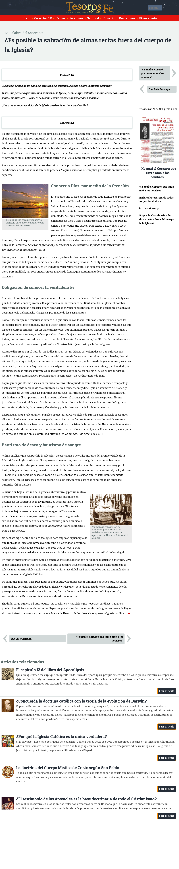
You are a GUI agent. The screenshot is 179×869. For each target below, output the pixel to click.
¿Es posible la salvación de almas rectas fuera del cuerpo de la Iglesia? (156, 219)
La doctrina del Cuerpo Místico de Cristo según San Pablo (67, 767)
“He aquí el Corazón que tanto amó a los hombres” (99, 638)
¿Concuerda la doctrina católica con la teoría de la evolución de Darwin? (81, 701)
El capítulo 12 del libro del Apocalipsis (50, 669)
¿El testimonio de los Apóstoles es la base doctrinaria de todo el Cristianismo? (86, 798)
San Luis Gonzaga (21, 638)
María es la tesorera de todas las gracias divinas (156, 199)
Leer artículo (166, 691)
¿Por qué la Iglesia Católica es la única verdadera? (61, 736)
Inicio (26, 18)
